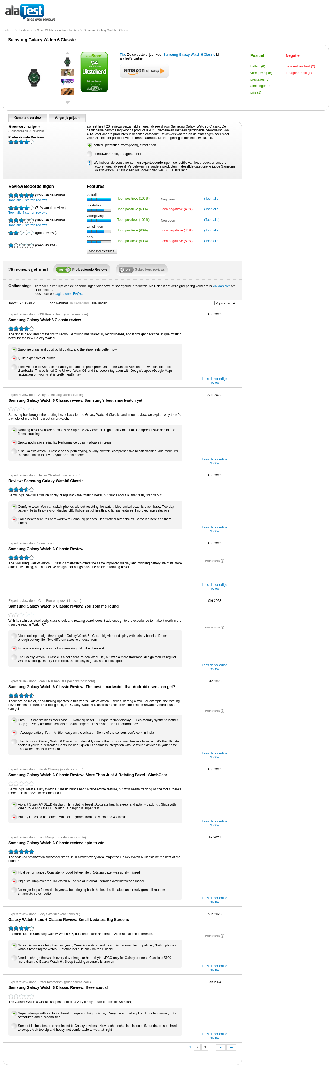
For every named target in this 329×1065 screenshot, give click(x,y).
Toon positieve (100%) (133, 198)
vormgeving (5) (261, 73)
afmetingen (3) (260, 86)
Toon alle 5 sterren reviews (37, 197)
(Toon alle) (211, 198)
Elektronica (25, 30)
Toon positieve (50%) (132, 241)
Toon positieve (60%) (132, 209)
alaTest (9, 30)
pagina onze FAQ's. (68, 294)
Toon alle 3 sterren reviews (37, 222)
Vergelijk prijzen (67, 118)
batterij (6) (257, 66)
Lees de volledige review (214, 381)
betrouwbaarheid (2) (300, 66)
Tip (122, 55)
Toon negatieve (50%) (177, 241)
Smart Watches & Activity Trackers (58, 30)
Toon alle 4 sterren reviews (37, 210)
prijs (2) (255, 92)
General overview (27, 118)
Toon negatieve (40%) (177, 209)
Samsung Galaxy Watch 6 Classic (189, 55)
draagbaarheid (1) (299, 73)
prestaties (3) (259, 79)
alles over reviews (30, 13)
